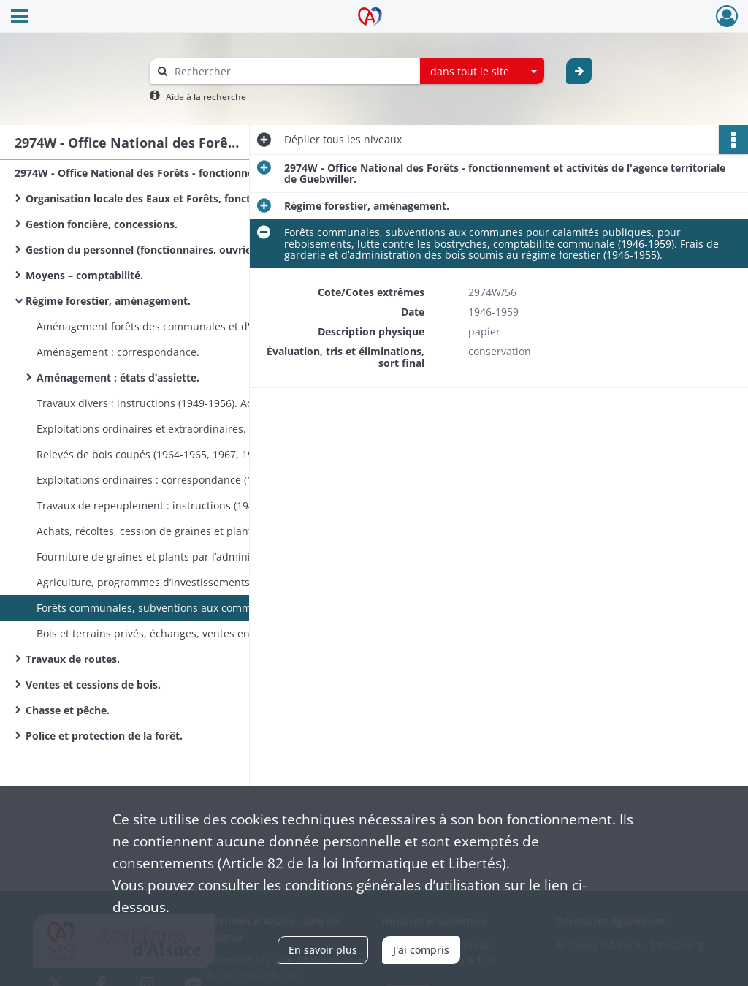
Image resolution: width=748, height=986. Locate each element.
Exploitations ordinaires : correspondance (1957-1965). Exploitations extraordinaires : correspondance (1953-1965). (183, 480)
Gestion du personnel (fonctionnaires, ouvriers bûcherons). (172, 250)
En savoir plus (323, 950)
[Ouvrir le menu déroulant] (19, 17)
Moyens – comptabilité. (84, 275)
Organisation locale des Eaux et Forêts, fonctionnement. (167, 198)
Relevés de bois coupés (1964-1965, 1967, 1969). (154, 454)
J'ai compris (421, 950)
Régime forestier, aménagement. (108, 301)
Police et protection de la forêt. (104, 736)
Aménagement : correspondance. (118, 352)
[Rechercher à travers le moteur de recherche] (292, 71)
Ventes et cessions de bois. (93, 684)
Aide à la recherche (206, 97)
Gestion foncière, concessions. (102, 224)
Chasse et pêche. (68, 710)
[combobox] (482, 71)
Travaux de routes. (73, 659)
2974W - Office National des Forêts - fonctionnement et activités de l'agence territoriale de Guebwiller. (161, 173)
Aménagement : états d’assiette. (118, 377)
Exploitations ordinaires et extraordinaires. (141, 429)
